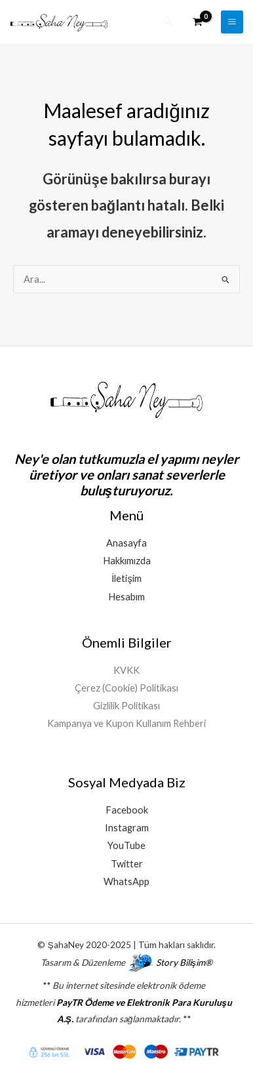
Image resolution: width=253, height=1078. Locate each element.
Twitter (127, 863)
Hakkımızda (127, 560)
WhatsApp (126, 881)
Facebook (127, 810)
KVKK (126, 670)
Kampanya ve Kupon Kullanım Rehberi (126, 723)
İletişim (126, 578)
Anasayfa (126, 543)
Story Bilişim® (184, 962)
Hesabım (126, 596)
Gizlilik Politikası (126, 705)
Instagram (127, 827)
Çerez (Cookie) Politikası (126, 688)
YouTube (126, 845)
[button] (168, 22)
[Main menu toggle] (232, 21)
